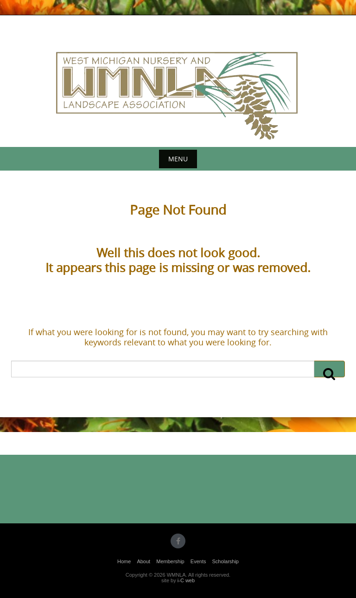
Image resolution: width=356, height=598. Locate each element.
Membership (170, 561)
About (143, 561)
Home (124, 561)
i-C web (186, 580)
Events (198, 561)
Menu (178, 158)
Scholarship (225, 561)
